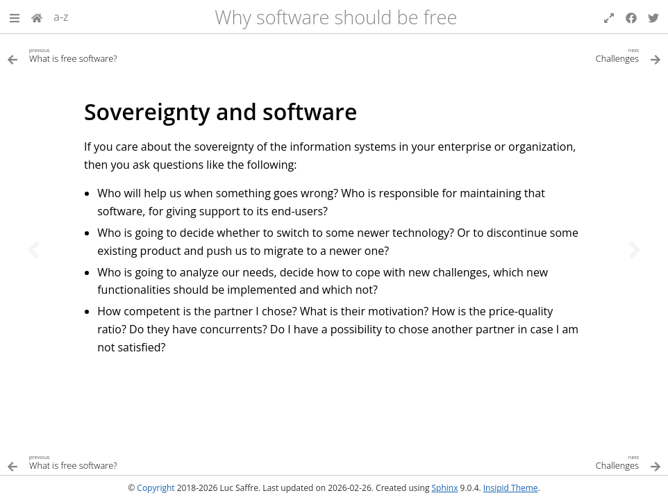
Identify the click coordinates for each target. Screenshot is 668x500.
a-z (61, 16)
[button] (14, 16)
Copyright (155, 488)
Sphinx (445, 488)
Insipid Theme (510, 488)
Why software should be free (336, 17)
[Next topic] (634, 250)
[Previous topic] (33, 250)
